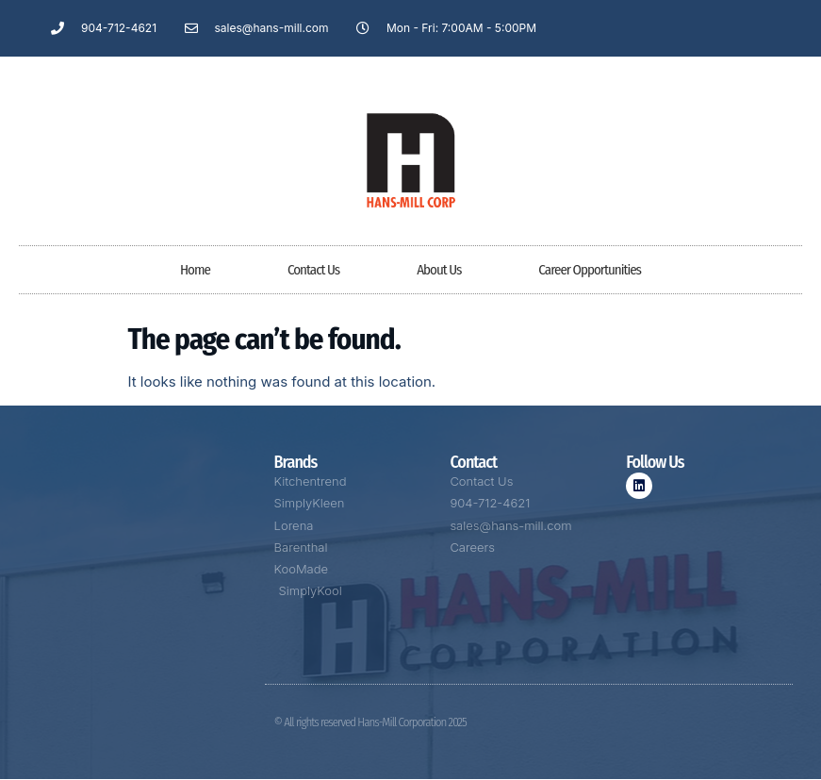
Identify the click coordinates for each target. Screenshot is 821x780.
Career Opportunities (589, 269)
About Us (439, 269)
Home (195, 269)
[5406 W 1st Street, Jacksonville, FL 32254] (137, 584)
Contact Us (313, 269)
